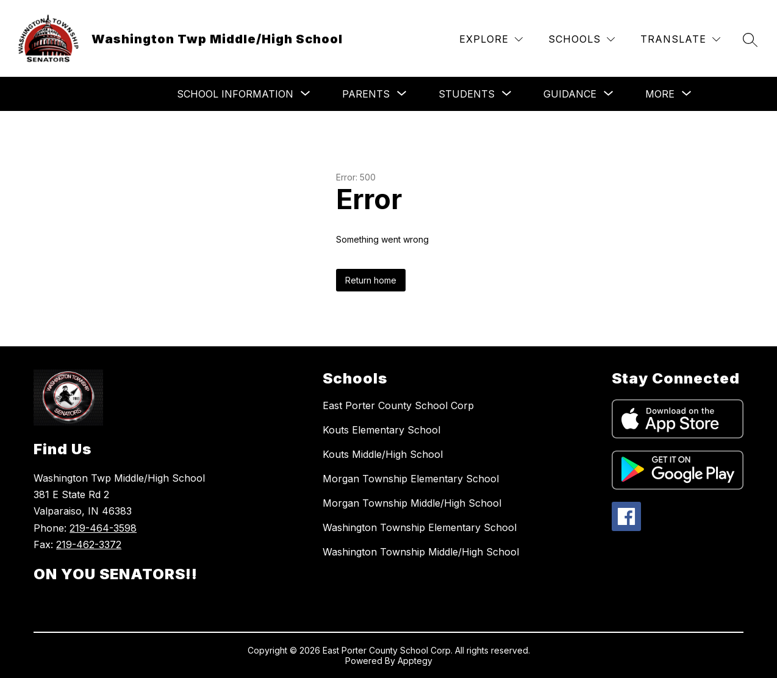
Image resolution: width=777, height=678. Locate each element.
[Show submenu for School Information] (235, 94)
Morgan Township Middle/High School (412, 503)
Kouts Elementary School (381, 430)
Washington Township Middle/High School (421, 552)
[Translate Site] (680, 39)
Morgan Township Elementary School (411, 479)
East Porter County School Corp (398, 405)
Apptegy (415, 660)
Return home (370, 280)
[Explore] (491, 39)
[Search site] (750, 39)
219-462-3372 (88, 544)
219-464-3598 (103, 528)
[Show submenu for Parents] (366, 94)
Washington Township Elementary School (420, 527)
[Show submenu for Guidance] (569, 94)
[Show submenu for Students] (467, 94)
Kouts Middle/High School (383, 454)
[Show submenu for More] (660, 94)
